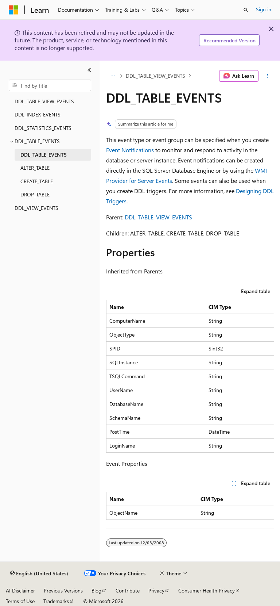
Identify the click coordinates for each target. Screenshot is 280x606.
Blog (96, 590)
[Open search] (245, 9)
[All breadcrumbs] (112, 76)
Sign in (263, 9)
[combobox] (50, 85)
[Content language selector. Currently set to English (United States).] (39, 573)
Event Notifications (130, 150)
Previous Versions (63, 590)
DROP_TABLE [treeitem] (35, 194)
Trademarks (56, 601)
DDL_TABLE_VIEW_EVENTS (155, 75)
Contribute (128, 590)
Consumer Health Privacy (206, 590)
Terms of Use (20, 601)
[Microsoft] (13, 10)
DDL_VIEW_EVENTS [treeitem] (36, 207)
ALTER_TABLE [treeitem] (35, 167)
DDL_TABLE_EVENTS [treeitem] (43, 154)
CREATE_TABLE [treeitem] (36, 181)
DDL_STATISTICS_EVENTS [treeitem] (43, 127)
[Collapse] (89, 70)
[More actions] (267, 76)
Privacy (156, 590)
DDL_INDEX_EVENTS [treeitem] (38, 114)
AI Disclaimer (20, 590)
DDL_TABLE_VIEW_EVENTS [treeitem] (44, 101)
